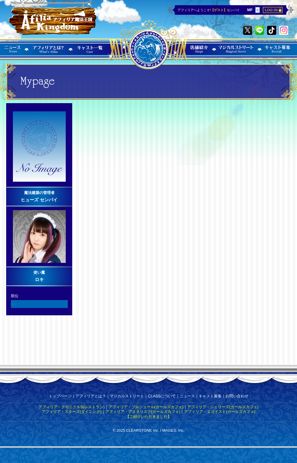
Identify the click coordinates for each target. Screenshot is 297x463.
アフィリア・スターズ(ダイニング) (72, 411)
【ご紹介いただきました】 (148, 416)
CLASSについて (162, 396)
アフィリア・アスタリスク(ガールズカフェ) (142, 411)
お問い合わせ (236, 396)
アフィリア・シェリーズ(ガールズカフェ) (223, 407)
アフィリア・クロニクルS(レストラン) (71, 407)
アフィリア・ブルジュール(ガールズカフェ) (146, 407)
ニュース (187, 396)
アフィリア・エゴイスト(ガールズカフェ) (219, 411)
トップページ (60, 396)
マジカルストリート (127, 396)
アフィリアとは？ (90, 396)
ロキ (39, 279)
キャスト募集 (210, 396)
